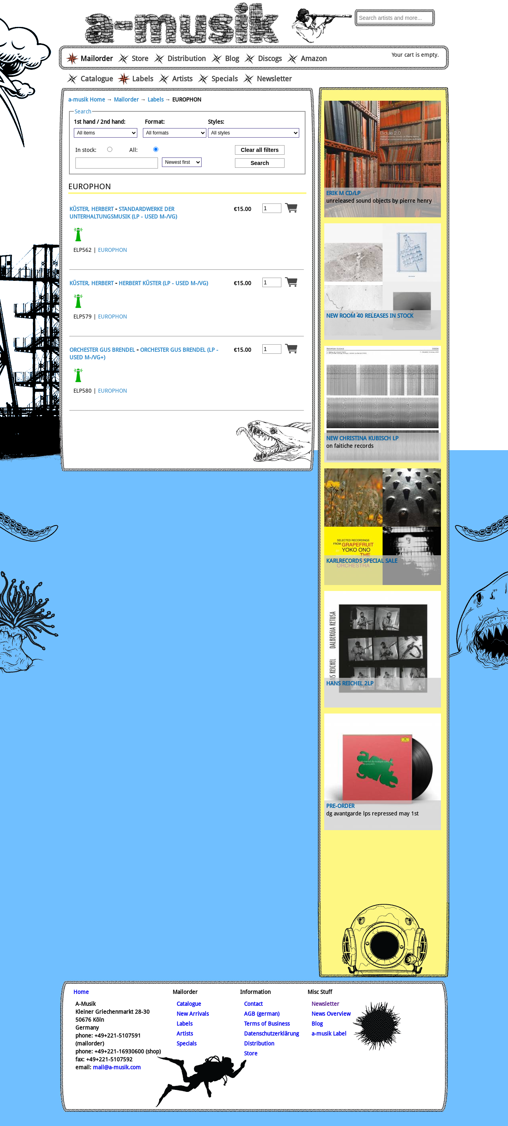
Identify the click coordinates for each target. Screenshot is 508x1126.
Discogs (270, 58)
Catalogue (97, 79)
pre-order (340, 806)
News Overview (331, 1014)
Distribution (186, 58)
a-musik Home (86, 99)
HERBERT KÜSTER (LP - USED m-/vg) (163, 283)
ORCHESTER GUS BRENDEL (102, 350)
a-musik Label (329, 1033)
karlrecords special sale (361, 561)
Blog (232, 58)
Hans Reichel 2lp (349, 683)
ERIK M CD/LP (343, 193)
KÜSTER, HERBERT (91, 209)
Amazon (314, 58)
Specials (225, 79)
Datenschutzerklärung (271, 1033)
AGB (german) (261, 1014)
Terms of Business (267, 1023)
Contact (253, 1004)
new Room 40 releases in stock (369, 316)
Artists (182, 79)
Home (81, 992)
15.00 (243, 209)
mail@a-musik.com (117, 1067)
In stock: (85, 150)
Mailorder (126, 99)
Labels (142, 79)
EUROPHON (112, 250)
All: (133, 150)
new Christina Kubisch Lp (362, 438)
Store (140, 58)
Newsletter (274, 79)
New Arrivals (193, 1014)
